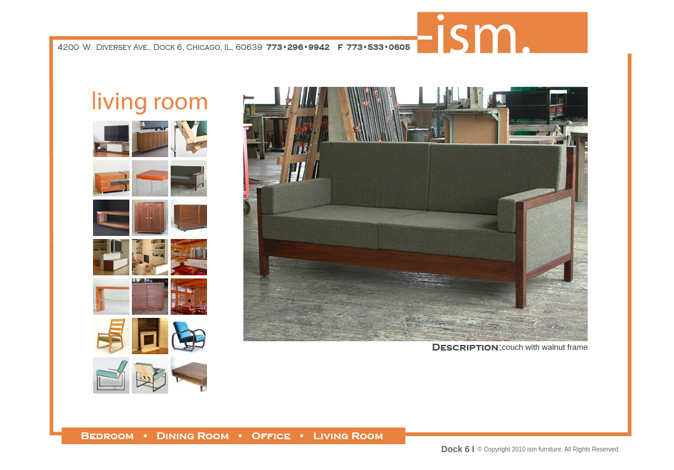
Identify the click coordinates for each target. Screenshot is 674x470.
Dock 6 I (457, 449)
